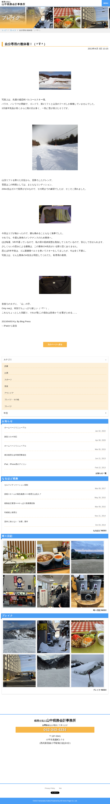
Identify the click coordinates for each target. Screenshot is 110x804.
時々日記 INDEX (99, 610)
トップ (4, 30)
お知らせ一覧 (101, 473)
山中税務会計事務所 (55, 720)
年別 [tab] (6, 413)
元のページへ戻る (55, 344)
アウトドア (9, 393)
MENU (105, 3)
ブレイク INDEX (99, 690)
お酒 (6, 373)
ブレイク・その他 (11, 400)
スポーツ (8, 380)
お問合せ (46, 725)
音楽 (6, 386)
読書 (6, 366)
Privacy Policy (50, 788)
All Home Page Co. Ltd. (68, 801)
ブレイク (13, 30)
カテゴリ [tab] (8, 359)
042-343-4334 (55, 730)
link (60, 788)
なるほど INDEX (99, 531)
